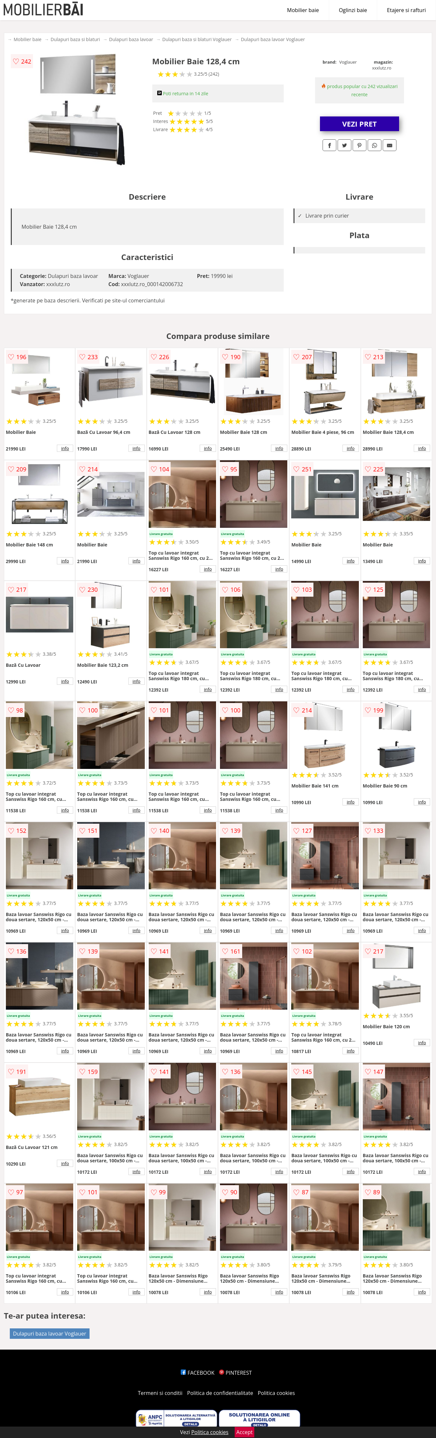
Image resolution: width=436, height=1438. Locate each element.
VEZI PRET (359, 124)
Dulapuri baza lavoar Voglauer (273, 39)
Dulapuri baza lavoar (131, 39)
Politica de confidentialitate (220, 1393)
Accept (244, 1432)
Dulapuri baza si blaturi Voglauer (196, 39)
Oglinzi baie (353, 10)
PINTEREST (235, 1372)
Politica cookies (276, 1393)
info (65, 448)
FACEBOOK (197, 1372)
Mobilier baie (303, 10)
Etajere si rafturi (406, 10)
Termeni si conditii (160, 1393)
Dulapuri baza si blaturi (75, 39)
